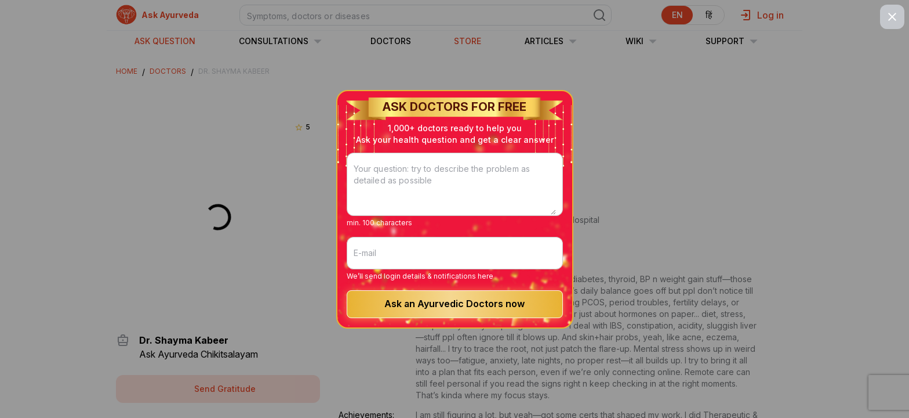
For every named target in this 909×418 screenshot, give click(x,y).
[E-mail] (455, 253)
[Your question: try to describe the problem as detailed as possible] (455, 191)
